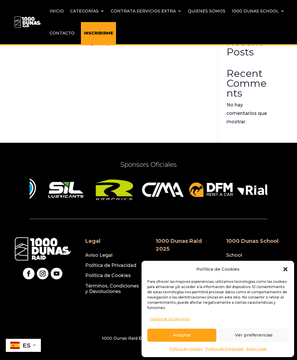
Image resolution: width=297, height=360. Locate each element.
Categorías (84, 11)
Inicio (57, 11)
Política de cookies (185, 349)
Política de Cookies (108, 275)
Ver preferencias (254, 335)
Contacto (62, 33)
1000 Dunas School (255, 11)
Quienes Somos (206, 11)
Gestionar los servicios (170, 319)
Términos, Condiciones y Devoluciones (112, 288)
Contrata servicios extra (143, 11)
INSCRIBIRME (98, 33)
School (234, 255)
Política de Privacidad (224, 349)
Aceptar (182, 335)
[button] (285, 269)
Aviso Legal (256, 349)
